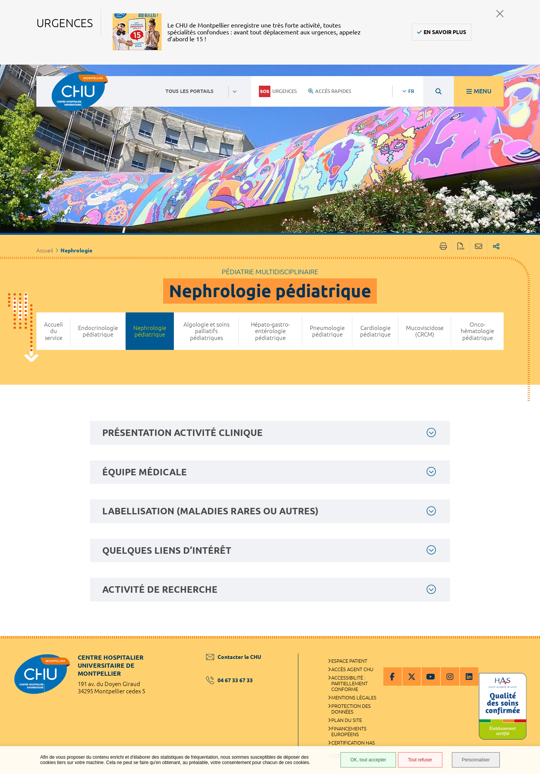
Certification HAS (353, 742)
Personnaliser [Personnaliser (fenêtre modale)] (476, 760)
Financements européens (349, 731)
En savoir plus (445, 32)
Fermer (500, 14)
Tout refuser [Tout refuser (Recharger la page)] (420, 760)
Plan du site (346, 720)
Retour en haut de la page (526, 651)
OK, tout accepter (368, 760)
